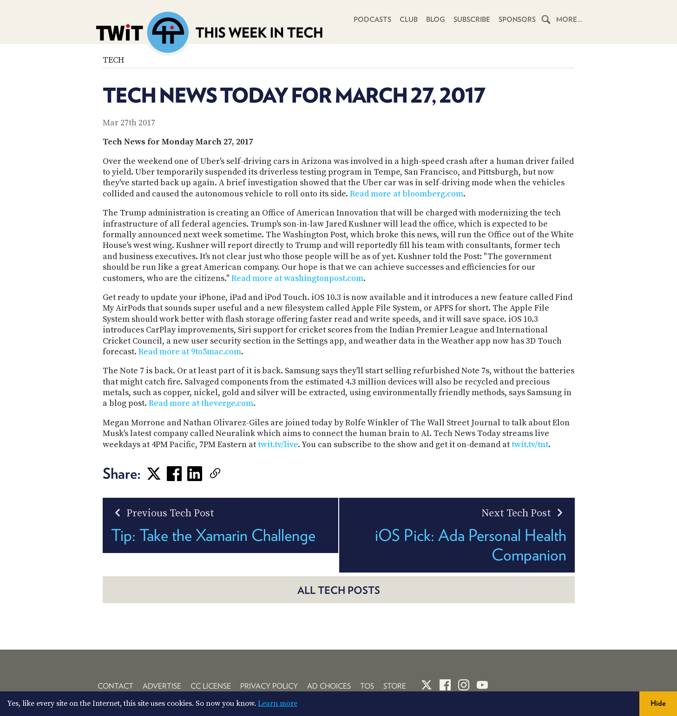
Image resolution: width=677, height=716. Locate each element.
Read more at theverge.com (201, 403)
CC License (211, 686)
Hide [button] (658, 703)
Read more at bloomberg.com (406, 194)
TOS (367, 686)
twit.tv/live (278, 444)
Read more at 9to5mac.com (189, 351)
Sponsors (517, 19)
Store (394, 686)
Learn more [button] (277, 703)
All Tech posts (338, 590)
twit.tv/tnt (530, 444)
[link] (229, 473)
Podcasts (372, 19)
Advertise (162, 686)
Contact (115, 686)
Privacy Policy (269, 686)
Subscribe (472, 19)
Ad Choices (329, 686)
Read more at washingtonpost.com (297, 278)
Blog (435, 19)
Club (409, 19)
